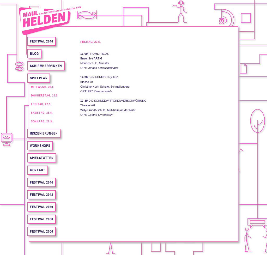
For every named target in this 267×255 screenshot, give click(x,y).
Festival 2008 (41, 219)
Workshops (40, 146)
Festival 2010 (41, 207)
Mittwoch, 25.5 (42, 86)
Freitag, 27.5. (41, 104)
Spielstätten (41, 158)
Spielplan (38, 78)
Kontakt (37, 170)
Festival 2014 (41, 182)
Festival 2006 (41, 231)
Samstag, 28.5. (42, 112)
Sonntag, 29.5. (42, 121)
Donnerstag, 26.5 (44, 95)
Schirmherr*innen (46, 66)
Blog (34, 54)
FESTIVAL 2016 (41, 41)
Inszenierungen (44, 133)
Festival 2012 (41, 195)
